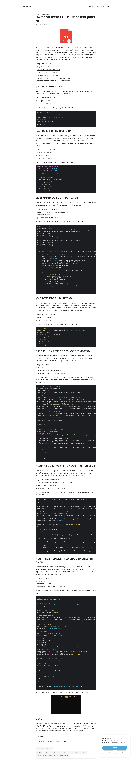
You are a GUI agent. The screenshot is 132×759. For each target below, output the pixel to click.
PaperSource (56, 370)
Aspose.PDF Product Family (44, 748)
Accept (114, 747)
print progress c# (41, 755)
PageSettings (46, 370)
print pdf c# (83, 752)
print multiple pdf (72, 752)
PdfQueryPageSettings (51, 482)
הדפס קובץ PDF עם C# (44, 64)
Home (25, 6)
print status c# (64, 755)
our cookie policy (112, 744)
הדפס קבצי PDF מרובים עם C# (46, 67)
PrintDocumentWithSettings (56, 373)
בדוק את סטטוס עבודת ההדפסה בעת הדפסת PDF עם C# (54, 81)
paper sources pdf (50, 752)
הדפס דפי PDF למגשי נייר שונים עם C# (49, 75)
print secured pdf (53, 755)
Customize (108, 752)
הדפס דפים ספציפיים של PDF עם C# (48, 69)
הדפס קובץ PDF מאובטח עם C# (47, 72)
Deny (121, 752)
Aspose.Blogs (45, 14)
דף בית (37, 14)
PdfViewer (50, 98)
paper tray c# (61, 752)
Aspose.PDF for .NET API (65, 55)
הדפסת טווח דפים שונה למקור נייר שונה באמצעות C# (53, 78)
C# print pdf (40, 752)
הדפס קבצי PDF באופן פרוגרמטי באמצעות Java (52, 741)
